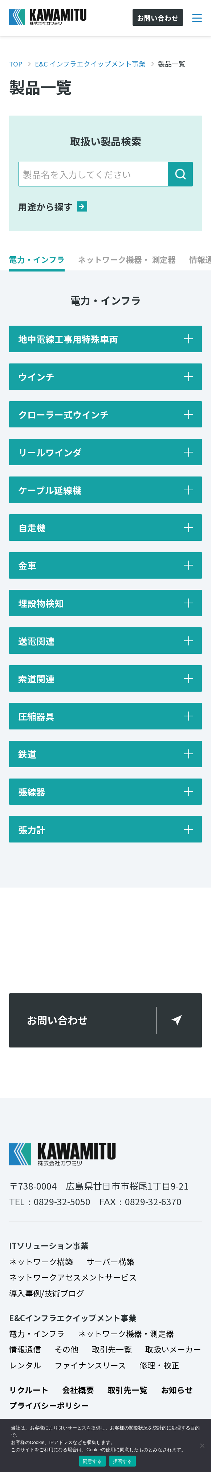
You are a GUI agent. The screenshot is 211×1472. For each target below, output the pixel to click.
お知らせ (177, 1389)
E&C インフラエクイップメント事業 (90, 63)
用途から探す (52, 206)
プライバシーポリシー (49, 1405)
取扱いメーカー (173, 1349)
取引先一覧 (112, 1349)
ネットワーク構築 (41, 1261)
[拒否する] (202, 1445)
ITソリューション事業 (49, 1245)
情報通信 (25, 1349)
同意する (92, 1461)
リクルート (29, 1389)
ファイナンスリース (90, 1365)
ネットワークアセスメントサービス (73, 1277)
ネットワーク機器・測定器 (126, 1333)
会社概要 (78, 1389)
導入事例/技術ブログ (46, 1293)
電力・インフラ (37, 1333)
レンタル (25, 1365)
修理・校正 (159, 1365)
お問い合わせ (57, 1020)
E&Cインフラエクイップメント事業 (73, 1317)
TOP (16, 63)
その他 (66, 1349)
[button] (37, 263)
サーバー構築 (110, 1261)
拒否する (122, 1461)
